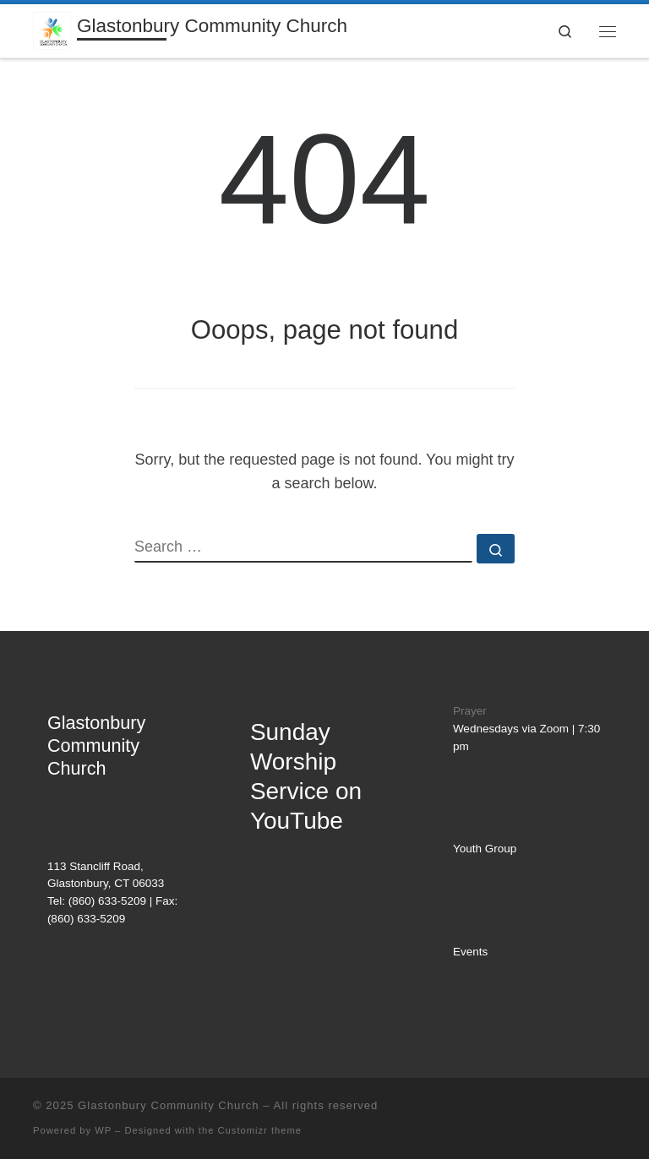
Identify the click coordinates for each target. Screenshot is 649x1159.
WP (103, 1130)
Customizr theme (260, 1130)
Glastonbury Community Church (168, 1105)
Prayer (470, 711)
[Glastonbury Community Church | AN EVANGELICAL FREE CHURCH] (52, 29)
